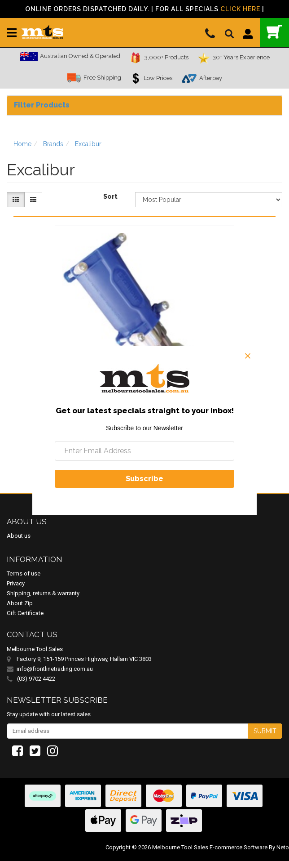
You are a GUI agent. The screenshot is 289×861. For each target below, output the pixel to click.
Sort (110, 196)
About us (19, 535)
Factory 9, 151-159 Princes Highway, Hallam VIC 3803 (84, 659)
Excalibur (88, 143)
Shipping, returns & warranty (43, 593)
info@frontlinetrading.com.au (55, 668)
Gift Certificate (25, 613)
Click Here (240, 9)
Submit (265, 731)
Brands (53, 143)
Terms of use (23, 573)
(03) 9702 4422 (31, 679)
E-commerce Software (238, 847)
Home (22, 143)
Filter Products (42, 105)
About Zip (20, 603)
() (274, 32)
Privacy (16, 583)
